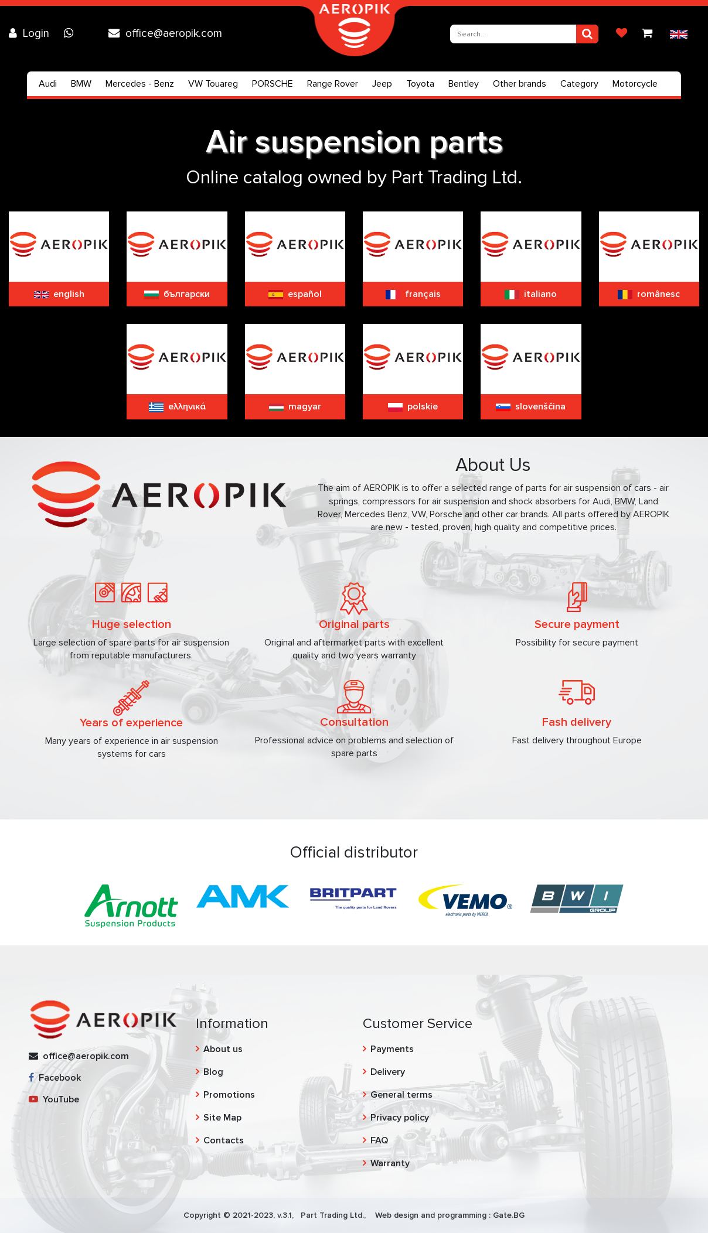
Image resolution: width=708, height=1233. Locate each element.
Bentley (463, 84)
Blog (213, 1072)
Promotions (229, 1095)
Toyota (420, 84)
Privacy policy (399, 1117)
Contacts (223, 1140)
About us (223, 1049)
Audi (48, 84)
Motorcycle (635, 84)
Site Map (222, 1117)
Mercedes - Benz (139, 84)
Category (579, 84)
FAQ (379, 1140)
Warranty (390, 1163)
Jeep (382, 84)
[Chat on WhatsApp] (71, 33)
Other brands (519, 84)
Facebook (55, 1078)
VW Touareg (213, 84)
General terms (401, 1095)
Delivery (387, 1072)
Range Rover (332, 84)
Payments (392, 1049)
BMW (81, 84)
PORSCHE (272, 84)
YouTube (54, 1099)
